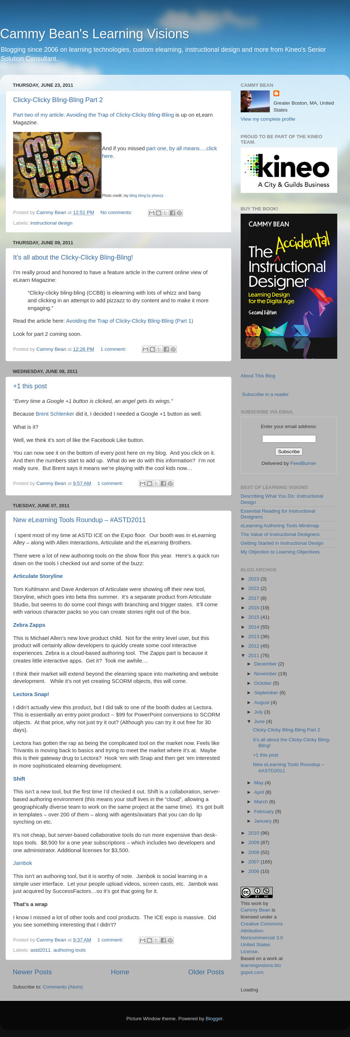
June (260, 721)
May (259, 782)
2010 (254, 833)
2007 (254, 862)
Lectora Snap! (31, 694)
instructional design (51, 223)
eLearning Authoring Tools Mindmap (280, 525)
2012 (254, 646)
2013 (254, 636)
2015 (254, 617)
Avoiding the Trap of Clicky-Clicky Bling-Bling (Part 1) (129, 321)
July (259, 712)
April (259, 792)
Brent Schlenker (55, 414)
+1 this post (30, 386)
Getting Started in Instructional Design (282, 543)
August (262, 702)
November (266, 673)
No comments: (116, 212)
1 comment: (113, 349)
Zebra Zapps (29, 625)
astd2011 (40, 950)
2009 (254, 842)
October (263, 683)
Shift (19, 779)
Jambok (22, 863)
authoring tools (69, 950)
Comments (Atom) (63, 987)
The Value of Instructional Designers (280, 534)
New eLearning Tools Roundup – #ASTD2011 (79, 520)
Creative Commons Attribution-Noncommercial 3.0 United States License (262, 937)
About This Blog (258, 375)
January (263, 821)
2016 (254, 607)
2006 (254, 871)
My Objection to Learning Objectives (280, 552)
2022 (254, 588)
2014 (254, 627)
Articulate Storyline (38, 576)
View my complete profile (268, 119)
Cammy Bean (52, 212)
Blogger (214, 1018)
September (267, 692)
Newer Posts (32, 972)
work (256, 903)
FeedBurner (303, 463)
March (261, 801)
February (264, 811)
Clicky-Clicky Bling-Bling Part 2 (58, 100)
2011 (254, 655)
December (266, 664)
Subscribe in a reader (265, 394)
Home (120, 972)
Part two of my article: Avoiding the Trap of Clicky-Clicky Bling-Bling (93, 115)
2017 (254, 598)
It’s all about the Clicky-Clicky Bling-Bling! (73, 257)
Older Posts (206, 972)
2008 (254, 852)
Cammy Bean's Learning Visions (94, 33)
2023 (254, 579)
